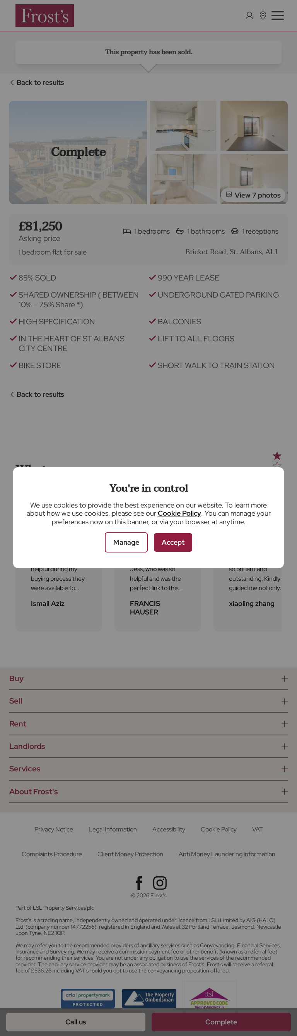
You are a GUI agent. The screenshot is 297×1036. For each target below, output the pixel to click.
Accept (173, 542)
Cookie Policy (179, 513)
